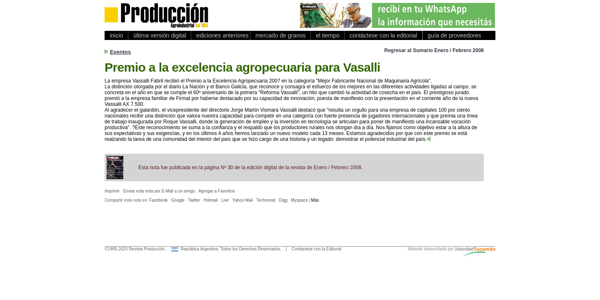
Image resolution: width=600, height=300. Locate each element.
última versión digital (159, 35)
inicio (116, 35)
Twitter (194, 200)
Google (178, 200)
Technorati (265, 200)
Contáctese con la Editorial (316, 249)
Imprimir (112, 191)
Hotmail (211, 200)
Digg (283, 200)
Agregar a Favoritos (216, 191)
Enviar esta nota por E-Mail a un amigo (159, 191)
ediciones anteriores (220, 35)
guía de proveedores (453, 35)
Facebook (158, 200)
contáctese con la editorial (383, 35)
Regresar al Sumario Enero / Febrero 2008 (434, 50)
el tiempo (327, 35)
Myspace (299, 200)
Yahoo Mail (242, 200)
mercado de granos (280, 35)
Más (315, 200)
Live (225, 200)
